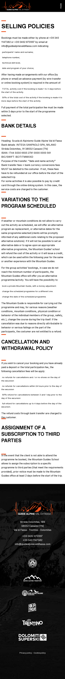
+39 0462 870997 (32, 536)
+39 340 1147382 (32, 540)
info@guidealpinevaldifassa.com (32, 544)
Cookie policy (40, 653)
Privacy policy (25, 653)
